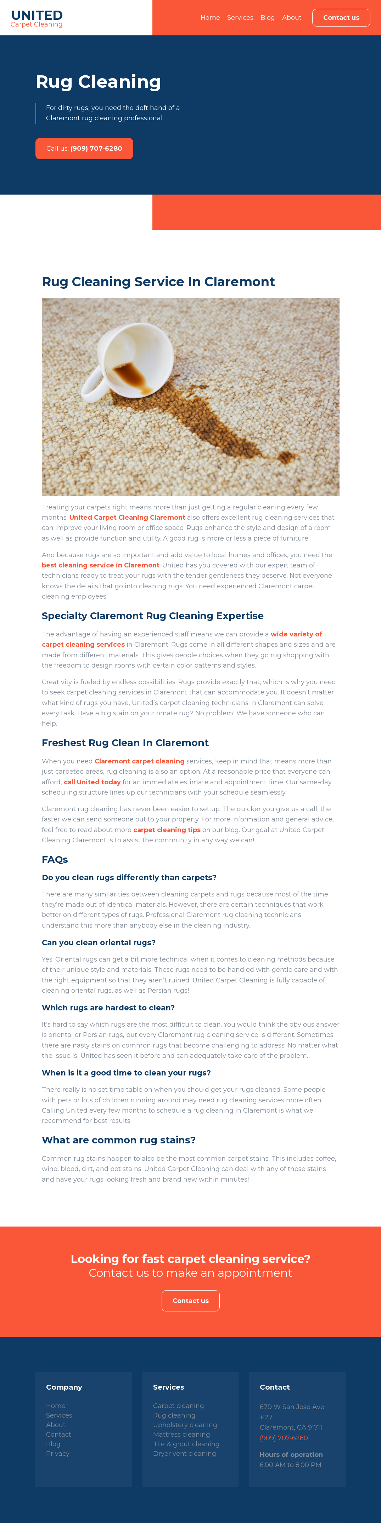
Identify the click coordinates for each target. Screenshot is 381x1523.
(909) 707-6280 (84, 148)
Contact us (341, 18)
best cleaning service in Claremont (100, 565)
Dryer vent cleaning (184, 1454)
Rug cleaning (174, 1415)
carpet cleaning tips (167, 830)
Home (210, 18)
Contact (58, 1434)
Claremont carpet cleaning (140, 761)
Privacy (57, 1454)
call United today (92, 782)
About (292, 18)
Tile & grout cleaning (186, 1444)
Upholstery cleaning (185, 1425)
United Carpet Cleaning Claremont (127, 517)
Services (240, 18)
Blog (267, 18)
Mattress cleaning (181, 1434)
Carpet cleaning (178, 1406)
